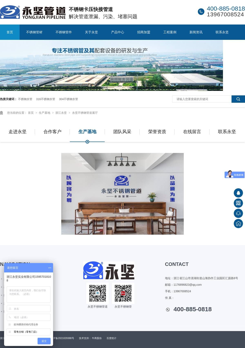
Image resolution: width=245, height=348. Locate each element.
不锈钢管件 (64, 32)
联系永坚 (222, 32)
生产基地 (45, 112)
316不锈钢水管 (45, 99)
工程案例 (169, 32)
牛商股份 (97, 338)
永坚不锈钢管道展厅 (85, 112)
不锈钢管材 (34, 32)
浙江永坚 (61, 112)
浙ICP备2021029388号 (61, 338)
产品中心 (117, 32)
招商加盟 (143, 32)
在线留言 (192, 131)
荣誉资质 (157, 131)
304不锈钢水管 (68, 99)
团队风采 (122, 131)
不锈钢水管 (25, 99)
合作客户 (52, 131)
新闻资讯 (196, 32)
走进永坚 (18, 131)
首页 (10, 32)
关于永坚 (91, 32)
